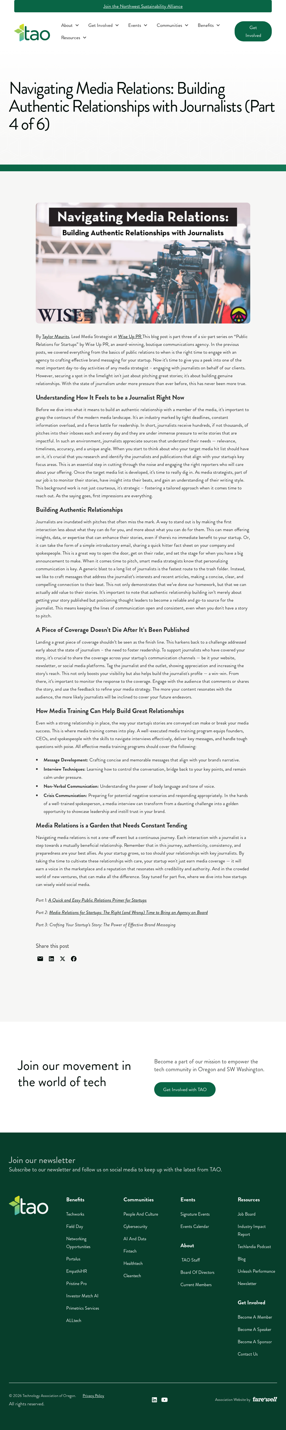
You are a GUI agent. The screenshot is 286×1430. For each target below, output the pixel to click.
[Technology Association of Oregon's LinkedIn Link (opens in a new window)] (154, 1399)
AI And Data (134, 1239)
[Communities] (172, 25)
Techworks (75, 1214)
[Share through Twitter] (62, 958)
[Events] (138, 25)
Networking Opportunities (78, 1243)
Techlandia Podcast (254, 1246)
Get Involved (253, 31)
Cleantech (132, 1275)
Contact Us (248, 1354)
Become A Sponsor (255, 1341)
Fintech (130, 1251)
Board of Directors (197, 1272)
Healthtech (133, 1263)
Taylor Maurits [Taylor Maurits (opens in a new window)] (55, 336)
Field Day (74, 1226)
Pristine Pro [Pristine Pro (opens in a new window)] (76, 1283)
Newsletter (247, 1283)
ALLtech (73, 1320)
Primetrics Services (82, 1308)
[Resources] (74, 37)
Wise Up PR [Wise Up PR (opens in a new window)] (130, 336)
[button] (70, 25)
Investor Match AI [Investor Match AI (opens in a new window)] (82, 1296)
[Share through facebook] (73, 958)
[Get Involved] (104, 25)
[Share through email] (40, 958)
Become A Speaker (254, 1329)
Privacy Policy (93, 1395)
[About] (70, 25)
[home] (32, 34)
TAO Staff (190, 1260)
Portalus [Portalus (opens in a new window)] (73, 1259)
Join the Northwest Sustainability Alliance (143, 6)
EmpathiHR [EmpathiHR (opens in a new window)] (76, 1271)
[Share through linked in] (51, 958)
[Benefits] (209, 25)
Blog (242, 1259)
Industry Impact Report (252, 1230)
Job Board (247, 1214)
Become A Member (255, 1317)
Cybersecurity (135, 1226)
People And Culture (140, 1214)
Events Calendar (194, 1226)
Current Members (196, 1284)
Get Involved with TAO (185, 1089)
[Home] (28, 1205)
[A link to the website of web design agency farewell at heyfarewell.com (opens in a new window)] (265, 1400)
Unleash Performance (256, 1271)
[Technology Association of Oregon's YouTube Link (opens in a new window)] (164, 1399)
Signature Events (195, 1214)
